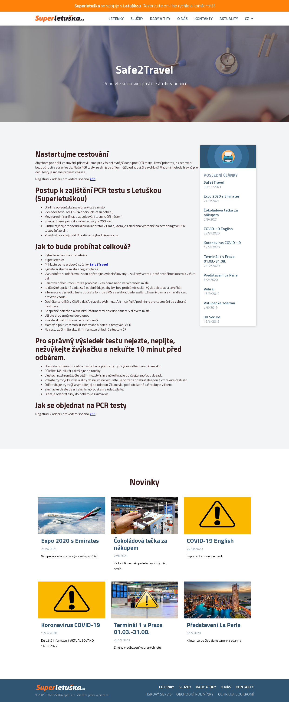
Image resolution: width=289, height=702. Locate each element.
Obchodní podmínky (194, 694)
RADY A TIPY (160, 18)
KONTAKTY (245, 687)
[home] (68, 18)
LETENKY (166, 687)
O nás (182, 18)
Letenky (116, 18)
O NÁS (226, 687)
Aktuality (229, 18)
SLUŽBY (137, 18)
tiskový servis (158, 694)
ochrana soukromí (236, 694)
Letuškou (132, 5)
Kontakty (204, 18)
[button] (246, 19)
